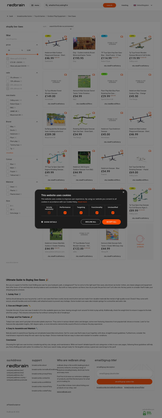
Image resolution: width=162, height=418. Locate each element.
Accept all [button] (111, 222)
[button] (49, 222)
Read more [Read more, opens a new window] (82, 202)
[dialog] (81, 209)
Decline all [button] (90, 222)
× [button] (123, 192)
